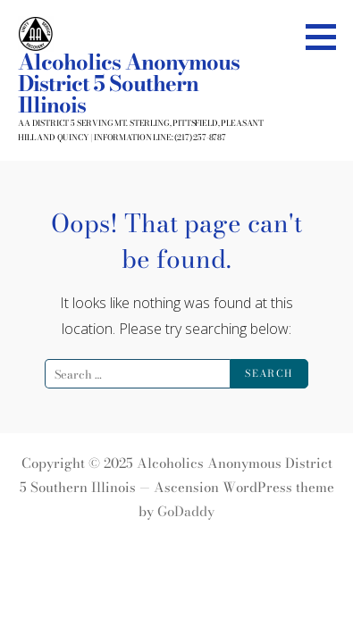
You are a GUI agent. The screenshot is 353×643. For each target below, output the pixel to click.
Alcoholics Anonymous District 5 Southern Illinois (129, 83)
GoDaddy (185, 511)
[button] (327, 36)
